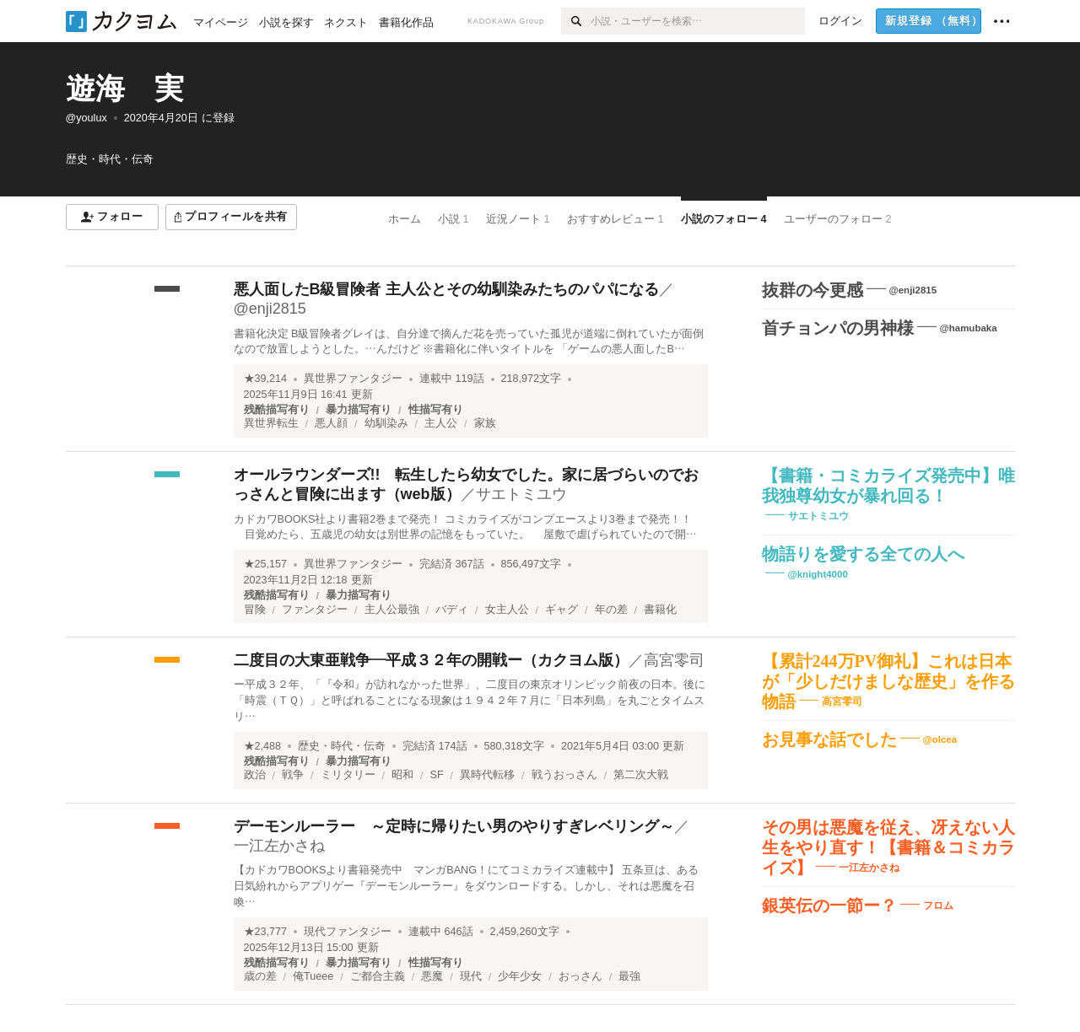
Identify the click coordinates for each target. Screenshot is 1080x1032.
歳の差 (260, 976)
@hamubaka (968, 328)
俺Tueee (313, 976)
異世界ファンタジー (353, 378)
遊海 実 (125, 88)
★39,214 (266, 378)
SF (437, 775)
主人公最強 (391, 609)
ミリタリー (348, 775)
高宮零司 (674, 660)
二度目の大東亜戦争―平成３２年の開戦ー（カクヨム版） (431, 660)
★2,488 (263, 746)
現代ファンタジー (348, 932)
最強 (629, 976)
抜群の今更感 (812, 290)
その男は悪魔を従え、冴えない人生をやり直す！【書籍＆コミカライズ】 (888, 847)
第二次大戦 (640, 775)
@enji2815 (270, 308)
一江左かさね (279, 845)
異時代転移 (487, 775)
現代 (471, 976)
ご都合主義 (377, 976)
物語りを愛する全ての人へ (863, 554)
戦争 (293, 775)
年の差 (611, 609)
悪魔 (432, 976)
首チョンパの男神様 (838, 328)
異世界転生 (271, 423)
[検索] (576, 21)
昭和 (402, 775)
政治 (255, 775)
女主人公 (507, 609)
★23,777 (266, 932)
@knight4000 (818, 574)
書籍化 (660, 609)
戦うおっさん (564, 775)
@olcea (940, 739)
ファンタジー (315, 609)
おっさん (580, 976)
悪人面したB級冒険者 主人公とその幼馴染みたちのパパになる (446, 289)
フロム (938, 905)
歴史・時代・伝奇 (342, 746)
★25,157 (266, 564)
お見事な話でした (829, 739)
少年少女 (520, 976)
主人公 (440, 423)
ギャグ (561, 609)
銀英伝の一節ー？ (829, 905)
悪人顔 (331, 423)
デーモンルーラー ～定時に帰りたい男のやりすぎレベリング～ (454, 826)
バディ (451, 609)
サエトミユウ (521, 494)
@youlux (86, 118)
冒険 (255, 609)
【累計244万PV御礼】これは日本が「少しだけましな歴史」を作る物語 (888, 681)
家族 (485, 423)
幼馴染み (386, 423)
